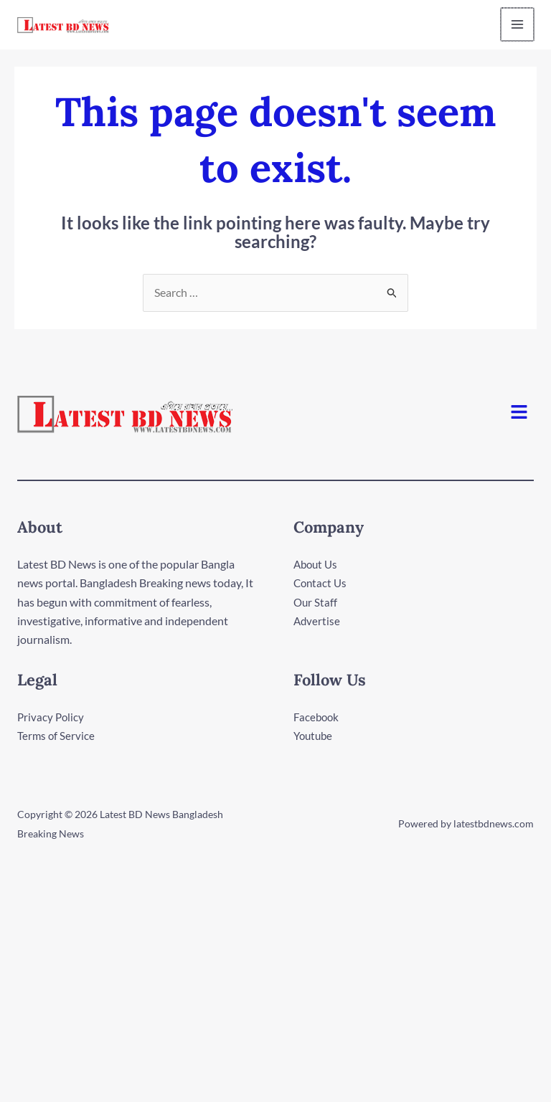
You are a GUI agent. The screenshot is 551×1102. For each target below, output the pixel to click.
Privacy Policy (51, 717)
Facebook (317, 717)
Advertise (317, 621)
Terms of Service (56, 736)
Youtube (314, 736)
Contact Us (321, 583)
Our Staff (316, 602)
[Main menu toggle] (518, 25)
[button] (519, 413)
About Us (317, 564)
